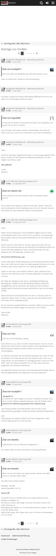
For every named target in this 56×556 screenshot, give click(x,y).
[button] (41, 3)
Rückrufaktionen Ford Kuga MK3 (18, 324)
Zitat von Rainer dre (11, 190)
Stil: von (28, 553)
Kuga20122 (8, 396)
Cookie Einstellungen (9, 539)
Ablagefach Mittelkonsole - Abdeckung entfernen (25, 60)
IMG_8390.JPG (6, 165)
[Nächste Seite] (37, 53)
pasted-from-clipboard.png (12, 404)
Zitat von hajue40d (11, 117)
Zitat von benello (10, 439)
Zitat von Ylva (8, 333)
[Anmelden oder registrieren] (47, 3)
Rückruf (4, 493)
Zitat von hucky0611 (12, 69)
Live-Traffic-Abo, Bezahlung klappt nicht (21, 181)
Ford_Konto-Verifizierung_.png (13, 257)
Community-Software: (28, 549)
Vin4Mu (8, 62)
